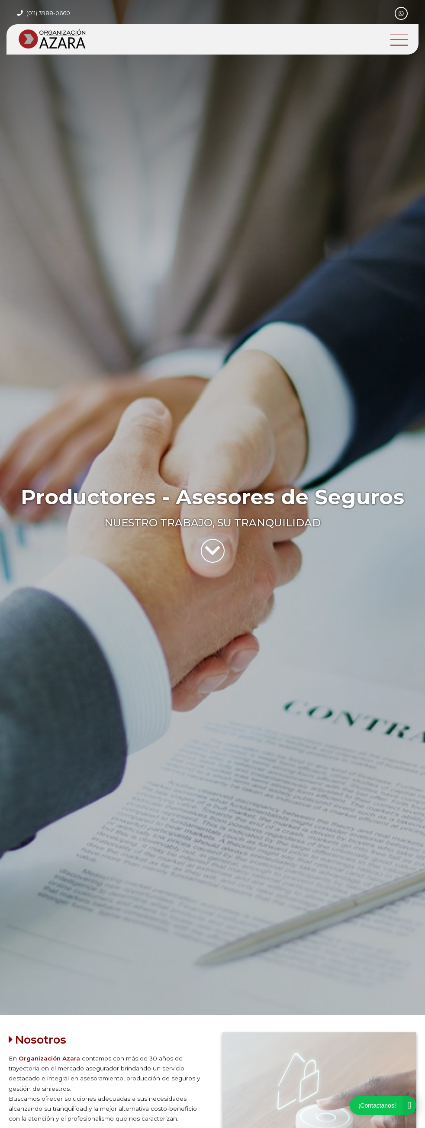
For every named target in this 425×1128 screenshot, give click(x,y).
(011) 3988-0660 (48, 13)
